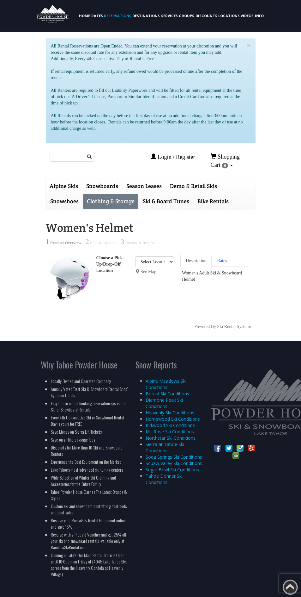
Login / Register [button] (173, 157)
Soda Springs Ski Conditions (174, 457)
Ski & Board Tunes (166, 201)
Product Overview (63, 243)
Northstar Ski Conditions (171, 438)
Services (169, 15)
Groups (186, 15)
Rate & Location (101, 243)
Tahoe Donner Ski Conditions (164, 479)
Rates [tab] (222, 260)
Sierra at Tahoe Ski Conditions (165, 447)
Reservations (117, 15)
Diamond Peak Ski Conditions (164, 403)
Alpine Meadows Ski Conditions (166, 384)
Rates (97, 15)
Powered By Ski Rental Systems (222, 326)
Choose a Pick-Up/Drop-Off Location (110, 264)
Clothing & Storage (111, 201)
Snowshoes (64, 201)
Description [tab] (196, 260)
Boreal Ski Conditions (167, 394)
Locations (229, 15)
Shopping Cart (225, 160)
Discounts (206, 15)
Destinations (146, 15)
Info (259, 15)
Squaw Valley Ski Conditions (174, 463)
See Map (148, 271)
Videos (247, 15)
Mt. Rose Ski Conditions (170, 432)
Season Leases (144, 186)
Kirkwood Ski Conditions (170, 425)
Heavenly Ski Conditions (170, 413)
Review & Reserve (138, 243)
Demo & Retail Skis (193, 186)
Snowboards (102, 186)
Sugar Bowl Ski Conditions (172, 470)
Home (84, 15)
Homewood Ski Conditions (173, 419)
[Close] (249, 45)
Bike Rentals (213, 201)
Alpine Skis (64, 186)
